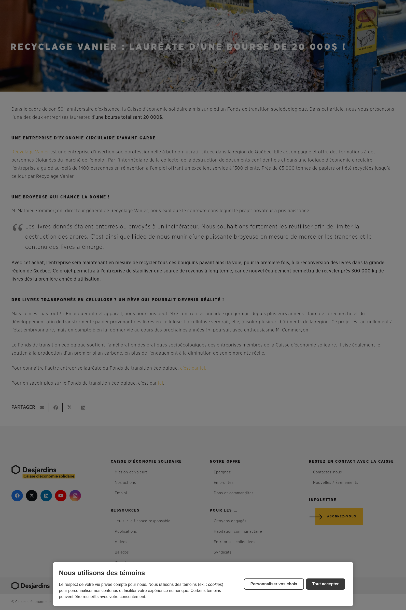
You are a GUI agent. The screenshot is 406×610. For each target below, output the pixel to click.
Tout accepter (325, 584)
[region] (203, 584)
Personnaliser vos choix (273, 584)
